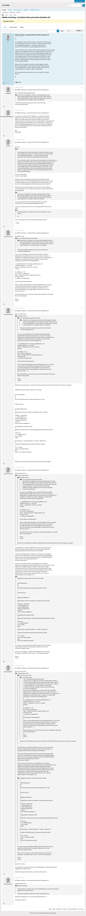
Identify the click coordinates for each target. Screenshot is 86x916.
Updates (26, 10)
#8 (82, 665)
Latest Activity (13, 27)
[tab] (5, 27)
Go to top (80, 909)
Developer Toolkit (34, 10)
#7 (82, 467)
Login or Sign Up (79, 1)
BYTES (9, 10)
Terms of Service (72, 909)
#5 (82, 230)
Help (54, 909)
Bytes (50, 909)
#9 (82, 878)
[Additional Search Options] (82, 5)
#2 (82, 87)
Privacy (65, 909)
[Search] (74, 5)
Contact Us (59, 909)
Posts (5, 27)
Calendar (18, 12)
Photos (22, 27)
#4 (82, 139)
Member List (12, 12)
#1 (82, 35)
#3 (82, 110)
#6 (82, 308)
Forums (4, 10)
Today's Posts (5, 12)
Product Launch (17, 10)
